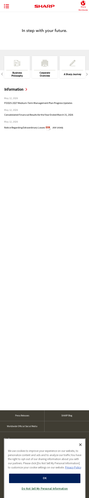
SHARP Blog (66, 415)
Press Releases (22, 415)
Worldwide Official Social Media (22, 426)
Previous (2, 74)
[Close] (80, 457)
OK (44, 491)
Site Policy (8, 446)
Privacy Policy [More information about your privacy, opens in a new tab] (73, 480)
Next (87, 74)
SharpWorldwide (83, 6)
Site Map (8, 438)
